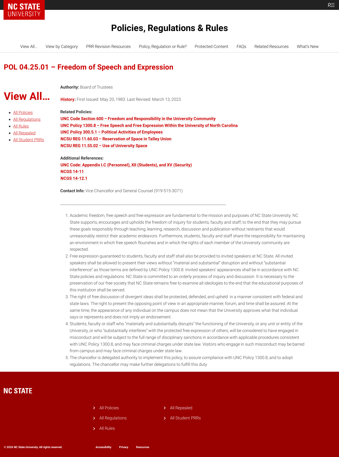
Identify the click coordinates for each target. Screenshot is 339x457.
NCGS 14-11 (72, 171)
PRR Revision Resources (108, 46)
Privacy (123, 447)
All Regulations (26, 119)
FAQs (241, 46)
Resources (142, 447)
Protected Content (211, 46)
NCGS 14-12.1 (74, 178)
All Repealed (24, 132)
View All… (28, 46)
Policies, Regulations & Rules (169, 28)
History (67, 99)
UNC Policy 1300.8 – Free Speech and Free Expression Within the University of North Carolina (149, 125)
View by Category (62, 46)
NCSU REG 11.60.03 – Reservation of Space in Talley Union (116, 138)
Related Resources (271, 46)
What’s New (308, 46)
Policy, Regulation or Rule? (163, 46)
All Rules (21, 126)
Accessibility (103, 447)
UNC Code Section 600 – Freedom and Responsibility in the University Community (138, 118)
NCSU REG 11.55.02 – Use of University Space (104, 145)
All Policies (23, 112)
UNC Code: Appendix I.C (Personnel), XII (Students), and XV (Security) (126, 164)
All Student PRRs (28, 139)
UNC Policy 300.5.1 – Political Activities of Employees (112, 131)
